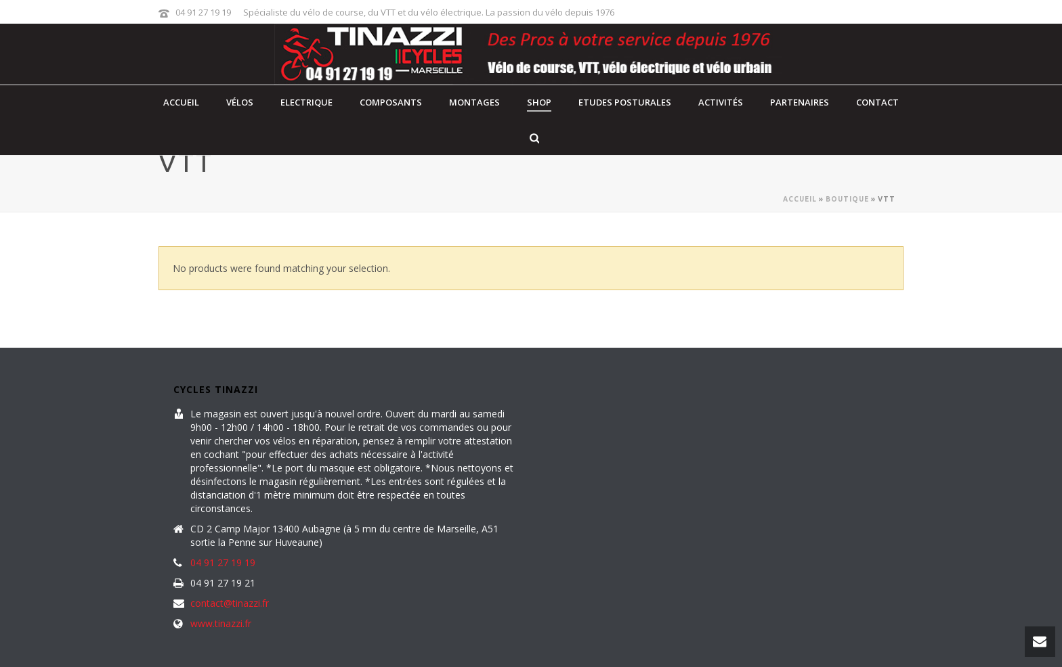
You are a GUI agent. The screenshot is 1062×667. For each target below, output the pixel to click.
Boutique (847, 199)
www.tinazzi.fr (220, 624)
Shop (539, 102)
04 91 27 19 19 (203, 12)
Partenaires (799, 102)
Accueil (181, 102)
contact (877, 102)
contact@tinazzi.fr (229, 603)
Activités (720, 102)
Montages (474, 102)
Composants (391, 102)
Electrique (306, 102)
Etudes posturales (624, 102)
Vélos (239, 102)
